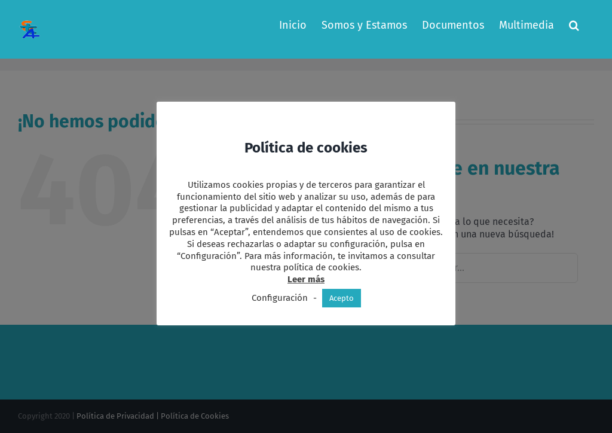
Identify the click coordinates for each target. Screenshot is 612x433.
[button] (574, 25)
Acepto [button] (341, 298)
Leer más (306, 279)
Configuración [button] (280, 297)
